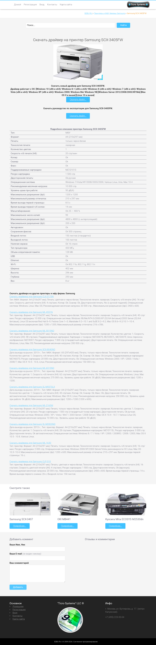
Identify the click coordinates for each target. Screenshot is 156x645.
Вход (42, 4)
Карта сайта (66, 4)
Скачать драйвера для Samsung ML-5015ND (32, 330)
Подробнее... (19, 525)
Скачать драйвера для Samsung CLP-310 (30, 461)
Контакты (52, 4)
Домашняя (18, 606)
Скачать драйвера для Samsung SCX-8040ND (32, 349)
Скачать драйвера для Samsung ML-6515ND (32, 368)
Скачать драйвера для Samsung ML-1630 (30, 442)
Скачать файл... (78, 99)
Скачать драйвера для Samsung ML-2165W (31, 405)
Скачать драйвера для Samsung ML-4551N (31, 312)
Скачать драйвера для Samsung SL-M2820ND (32, 424)
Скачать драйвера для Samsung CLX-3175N (32, 296)
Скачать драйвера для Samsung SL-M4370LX (32, 386)
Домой (17, 4)
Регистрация (30, 4)
